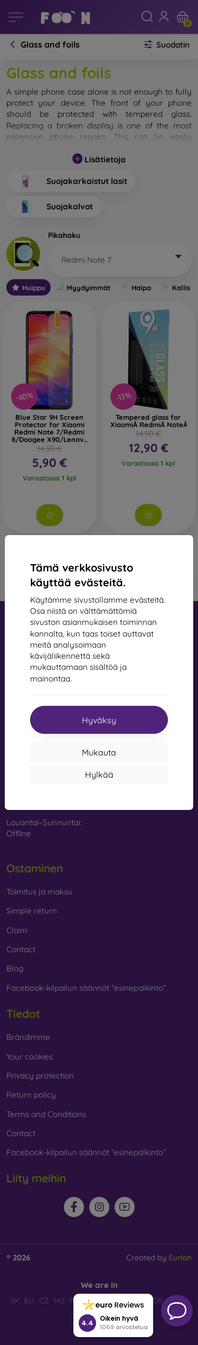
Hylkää (99, 774)
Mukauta (99, 752)
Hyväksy (99, 720)
